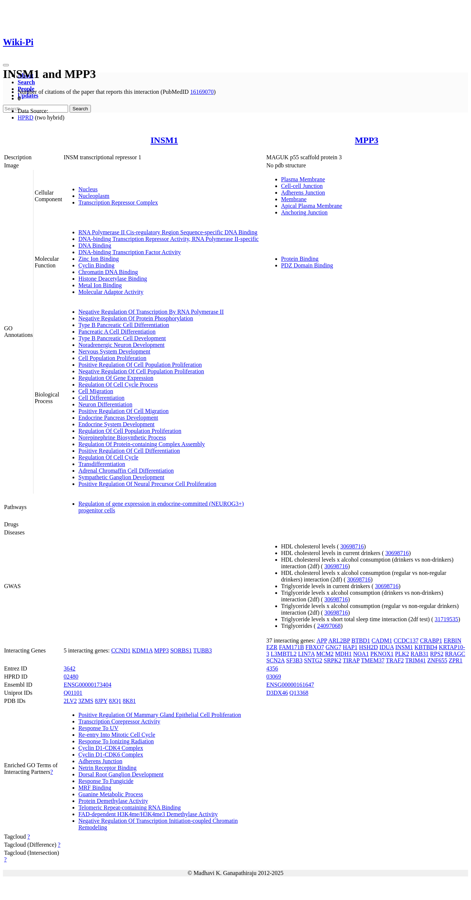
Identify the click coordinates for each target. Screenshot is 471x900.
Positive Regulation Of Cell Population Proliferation (140, 365)
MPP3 (366, 140)
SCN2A (275, 660)
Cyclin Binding (96, 265)
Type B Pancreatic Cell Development (122, 338)
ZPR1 (455, 660)
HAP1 (350, 647)
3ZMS (85, 701)
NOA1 (361, 654)
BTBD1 (360, 640)
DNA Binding (94, 245)
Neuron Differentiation (105, 404)
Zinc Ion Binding (98, 259)
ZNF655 (437, 660)
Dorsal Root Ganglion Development (121, 774)
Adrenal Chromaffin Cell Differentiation (126, 470)
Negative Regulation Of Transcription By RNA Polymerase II (151, 312)
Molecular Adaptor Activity (111, 292)
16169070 (202, 92)
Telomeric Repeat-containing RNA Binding (129, 807)
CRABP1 (431, 640)
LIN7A (306, 654)
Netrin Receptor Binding (107, 768)
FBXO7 (314, 647)
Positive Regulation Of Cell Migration (123, 411)
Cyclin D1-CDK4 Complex (110, 748)
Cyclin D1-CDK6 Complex (110, 754)
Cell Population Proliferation (112, 358)
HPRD (25, 117)
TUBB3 (202, 650)
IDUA (386, 647)
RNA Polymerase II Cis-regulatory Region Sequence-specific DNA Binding (168, 232)
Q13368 (298, 693)
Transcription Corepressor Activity (119, 721)
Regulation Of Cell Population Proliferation (129, 431)
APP (321, 640)
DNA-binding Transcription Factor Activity (129, 252)
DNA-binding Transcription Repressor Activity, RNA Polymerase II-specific (168, 239)
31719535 (446, 619)
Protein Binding (300, 259)
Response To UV (98, 728)
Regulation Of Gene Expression (115, 378)
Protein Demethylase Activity (113, 801)
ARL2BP (339, 640)
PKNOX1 (381, 654)
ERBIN (452, 640)
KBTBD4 (425, 647)
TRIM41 (415, 660)
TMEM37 (373, 660)
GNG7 (333, 647)
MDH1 (343, 654)
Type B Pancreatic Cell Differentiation (123, 325)
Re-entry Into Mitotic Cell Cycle (116, 735)
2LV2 (70, 701)
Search (26, 82)
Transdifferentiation (101, 464)
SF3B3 (294, 660)
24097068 (329, 626)
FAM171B (291, 647)
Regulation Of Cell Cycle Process (118, 384)
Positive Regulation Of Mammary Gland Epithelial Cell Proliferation (159, 715)
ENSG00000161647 (290, 685)
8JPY (101, 701)
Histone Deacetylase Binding (112, 278)
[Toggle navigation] (6, 65)
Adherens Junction (303, 192)
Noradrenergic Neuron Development (121, 345)
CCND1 (120, 650)
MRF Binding (94, 788)
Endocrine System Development (116, 424)
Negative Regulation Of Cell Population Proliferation (141, 371)
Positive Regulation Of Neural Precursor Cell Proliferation (147, 484)
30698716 (352, 546)
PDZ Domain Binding (307, 265)
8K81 (129, 701)
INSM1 (164, 140)
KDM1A (142, 650)
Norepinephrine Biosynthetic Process (122, 437)
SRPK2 (332, 660)
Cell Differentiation (101, 398)
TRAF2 (395, 660)
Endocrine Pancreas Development (118, 418)
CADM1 (382, 640)
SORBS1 (181, 650)
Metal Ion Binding (100, 285)
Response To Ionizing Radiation (116, 741)
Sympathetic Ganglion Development (121, 477)
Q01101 (73, 693)
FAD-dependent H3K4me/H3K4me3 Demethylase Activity (148, 814)
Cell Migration (95, 391)
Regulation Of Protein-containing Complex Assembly (141, 444)
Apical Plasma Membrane (311, 206)
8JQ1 (115, 701)
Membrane (294, 199)
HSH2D (368, 647)
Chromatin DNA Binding (108, 272)
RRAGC (455, 654)
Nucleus (88, 189)
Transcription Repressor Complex (118, 202)
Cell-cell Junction (302, 186)
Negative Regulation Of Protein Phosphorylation (135, 318)
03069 (273, 676)
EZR (271, 647)
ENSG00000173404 (87, 685)
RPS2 (436, 654)
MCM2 (324, 654)
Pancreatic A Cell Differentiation (117, 331)
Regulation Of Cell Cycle (108, 457)
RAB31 (420, 654)
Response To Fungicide (106, 781)
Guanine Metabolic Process (110, 794)
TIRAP (351, 660)
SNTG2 (313, 660)
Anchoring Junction (304, 212)
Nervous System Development (114, 351)
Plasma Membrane (303, 179)
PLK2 (402, 654)
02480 (71, 676)
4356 (272, 668)
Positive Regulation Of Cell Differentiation (129, 451)
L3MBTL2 (284, 654)
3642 (69, 668)
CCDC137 (406, 640)
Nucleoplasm (93, 196)
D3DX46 (277, 693)
